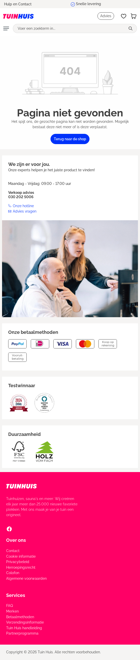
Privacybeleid (17, 562)
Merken (12, 611)
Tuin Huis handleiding (24, 628)
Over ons (16, 540)
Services (15, 595)
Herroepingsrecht (20, 567)
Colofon (12, 573)
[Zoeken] (131, 28)
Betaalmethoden (20, 617)
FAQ (9, 606)
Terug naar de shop (70, 139)
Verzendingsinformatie (25, 622)
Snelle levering (88, 4)
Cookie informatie (21, 556)
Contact (12, 551)
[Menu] (6, 28)
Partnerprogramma (22, 633)
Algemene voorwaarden (26, 578)
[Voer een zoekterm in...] (69, 28)
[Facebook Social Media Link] (9, 529)
